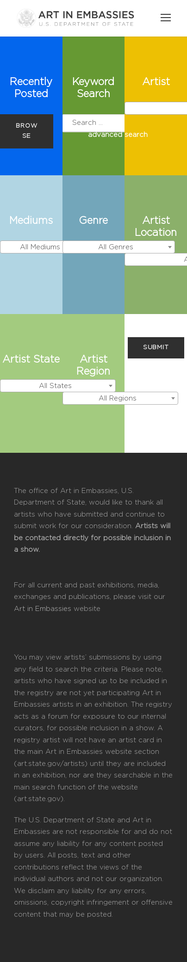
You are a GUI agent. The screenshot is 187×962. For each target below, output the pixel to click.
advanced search (118, 134)
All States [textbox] (55, 385)
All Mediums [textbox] (40, 247)
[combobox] (42, 246)
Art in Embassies (44, 608)
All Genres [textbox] (115, 247)
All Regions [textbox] (118, 398)
